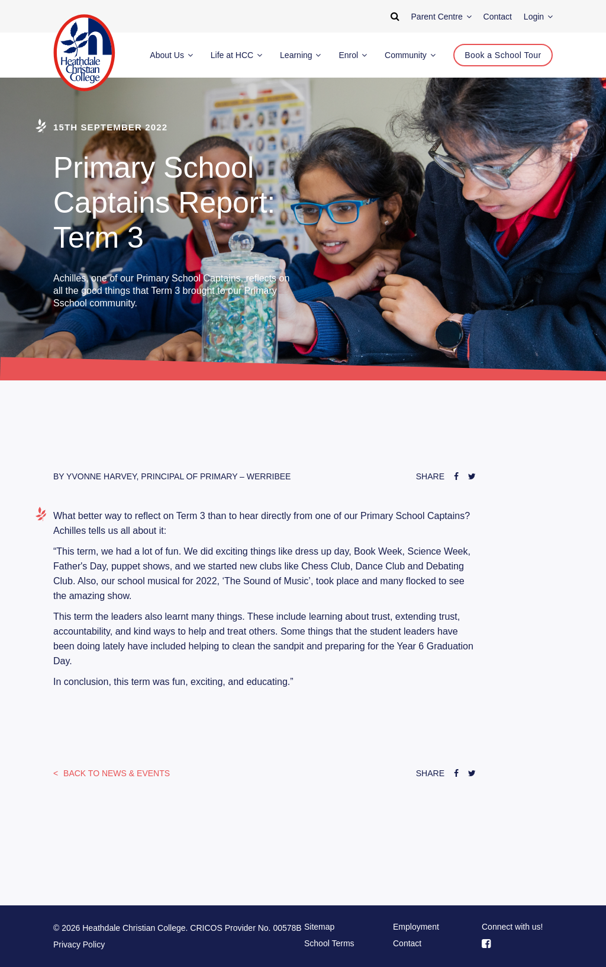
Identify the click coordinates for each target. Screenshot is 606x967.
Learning (300, 55)
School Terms (329, 943)
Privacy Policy (79, 944)
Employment (416, 926)
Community (410, 55)
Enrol (353, 55)
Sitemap (319, 926)
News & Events (115, 773)
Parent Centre (441, 16)
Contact (407, 943)
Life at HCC (236, 55)
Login (538, 16)
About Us (171, 55)
